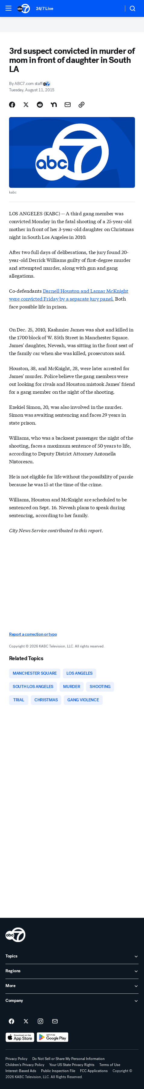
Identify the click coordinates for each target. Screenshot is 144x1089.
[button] (8, 8)
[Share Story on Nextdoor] (54, 104)
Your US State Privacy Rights (71, 1065)
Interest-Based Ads (20, 1071)
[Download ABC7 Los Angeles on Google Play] (53, 1037)
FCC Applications (94, 1071)
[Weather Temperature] (114, 8)
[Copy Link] (81, 104)
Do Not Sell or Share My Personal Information (68, 1059)
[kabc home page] (15, 935)
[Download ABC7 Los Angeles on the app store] (19, 1037)
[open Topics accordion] (72, 956)
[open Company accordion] (72, 1001)
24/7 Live (44, 8)
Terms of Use (109, 1065)
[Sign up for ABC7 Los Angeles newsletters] (55, 1022)
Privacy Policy (16, 1059)
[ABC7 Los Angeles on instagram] (40, 1022)
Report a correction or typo (33, 634)
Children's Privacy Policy (24, 1065)
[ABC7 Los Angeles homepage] (23, 8)
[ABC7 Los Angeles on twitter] (26, 1022)
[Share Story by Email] (67, 104)
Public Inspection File (58, 1071)
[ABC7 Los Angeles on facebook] (11, 1022)
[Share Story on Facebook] (12, 104)
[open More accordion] (72, 986)
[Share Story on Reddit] (40, 104)
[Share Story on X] (26, 104)
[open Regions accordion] (72, 971)
